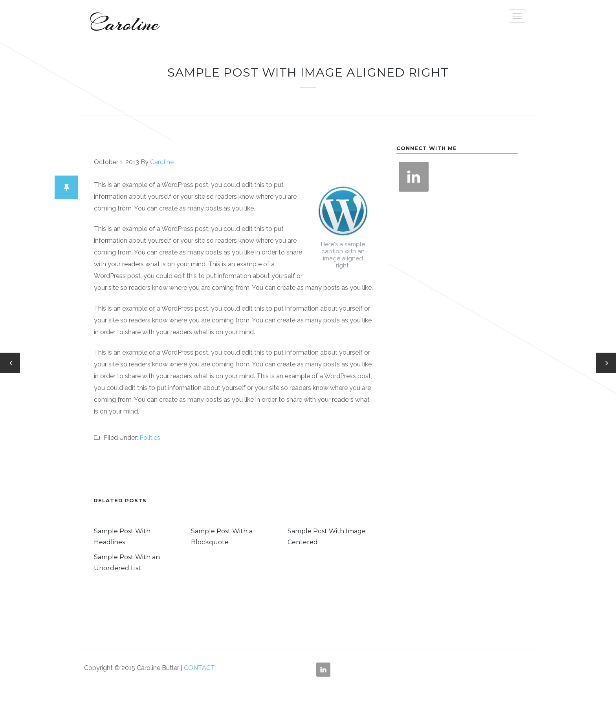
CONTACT (199, 668)
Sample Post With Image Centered (327, 536)
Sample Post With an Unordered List (127, 562)
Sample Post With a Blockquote (222, 536)
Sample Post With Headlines (122, 536)
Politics (149, 437)
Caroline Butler (123, 18)
